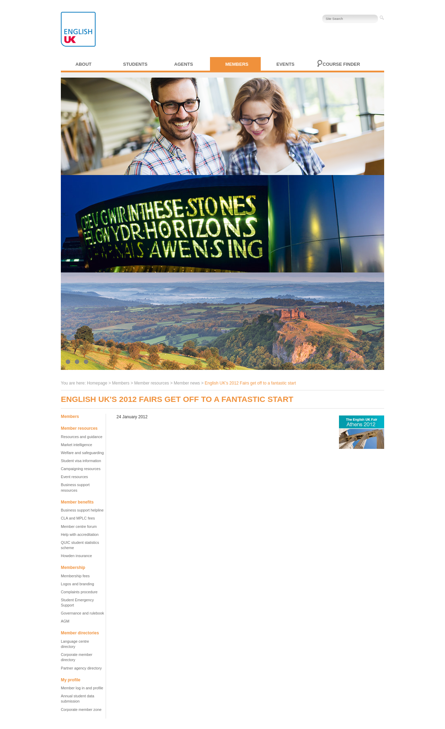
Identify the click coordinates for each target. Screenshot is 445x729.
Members (236, 64)
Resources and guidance (81, 437)
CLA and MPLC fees (78, 518)
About (83, 64)
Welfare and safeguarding (82, 453)
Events (285, 64)
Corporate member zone (81, 709)
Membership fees (75, 576)
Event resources (74, 477)
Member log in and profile (82, 688)
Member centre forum (79, 526)
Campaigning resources (80, 469)
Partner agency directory (81, 668)
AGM (65, 621)
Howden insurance (76, 556)
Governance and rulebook (82, 613)
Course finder (341, 64)
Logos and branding (77, 584)
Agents (183, 64)
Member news (187, 383)
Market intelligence (76, 445)
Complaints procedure (79, 592)
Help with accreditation (80, 534)
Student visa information (81, 461)
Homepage (97, 383)
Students (135, 64)
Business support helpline (82, 510)
